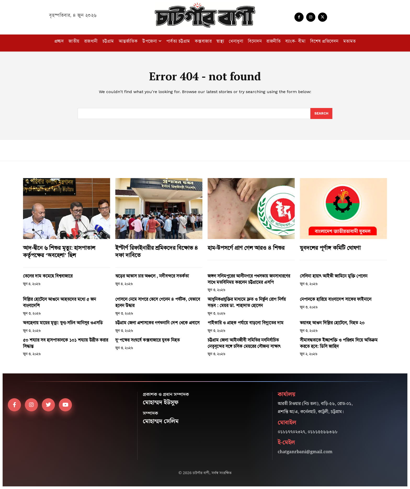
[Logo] (205, 15)
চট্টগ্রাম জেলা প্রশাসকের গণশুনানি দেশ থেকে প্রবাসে (157, 323)
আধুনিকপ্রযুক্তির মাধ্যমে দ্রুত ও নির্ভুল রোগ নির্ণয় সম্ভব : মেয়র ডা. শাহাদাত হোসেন (247, 302)
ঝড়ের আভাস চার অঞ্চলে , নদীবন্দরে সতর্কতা (152, 276)
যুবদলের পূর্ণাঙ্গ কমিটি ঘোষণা (330, 248)
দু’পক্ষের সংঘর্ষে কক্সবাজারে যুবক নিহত (147, 340)
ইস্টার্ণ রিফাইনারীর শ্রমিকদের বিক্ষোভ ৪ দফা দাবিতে (156, 251)
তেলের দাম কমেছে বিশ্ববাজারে (47, 276)
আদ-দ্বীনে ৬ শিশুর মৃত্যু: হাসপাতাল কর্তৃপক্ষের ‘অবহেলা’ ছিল (59, 251)
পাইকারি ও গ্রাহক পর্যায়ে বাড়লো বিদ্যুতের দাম (245, 323)
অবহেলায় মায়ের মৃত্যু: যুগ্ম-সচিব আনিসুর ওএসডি (63, 323)
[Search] (321, 113)
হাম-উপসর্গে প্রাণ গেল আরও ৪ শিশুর (246, 248)
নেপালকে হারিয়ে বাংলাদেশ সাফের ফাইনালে (335, 299)
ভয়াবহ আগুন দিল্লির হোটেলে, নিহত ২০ (332, 323)
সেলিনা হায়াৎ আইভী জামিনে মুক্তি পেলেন (333, 276)
